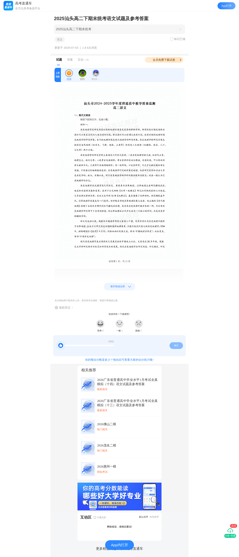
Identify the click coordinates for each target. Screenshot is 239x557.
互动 (84, 59)
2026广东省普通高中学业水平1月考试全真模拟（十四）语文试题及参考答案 (127, 382)
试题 (59, 59)
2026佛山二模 (106, 424)
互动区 (85, 517)
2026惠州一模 (106, 466)
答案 (70, 59)
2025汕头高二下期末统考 (73, 29)
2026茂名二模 (106, 445)
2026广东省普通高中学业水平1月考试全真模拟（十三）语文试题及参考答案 (127, 403)
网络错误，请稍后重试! (119, 526)
